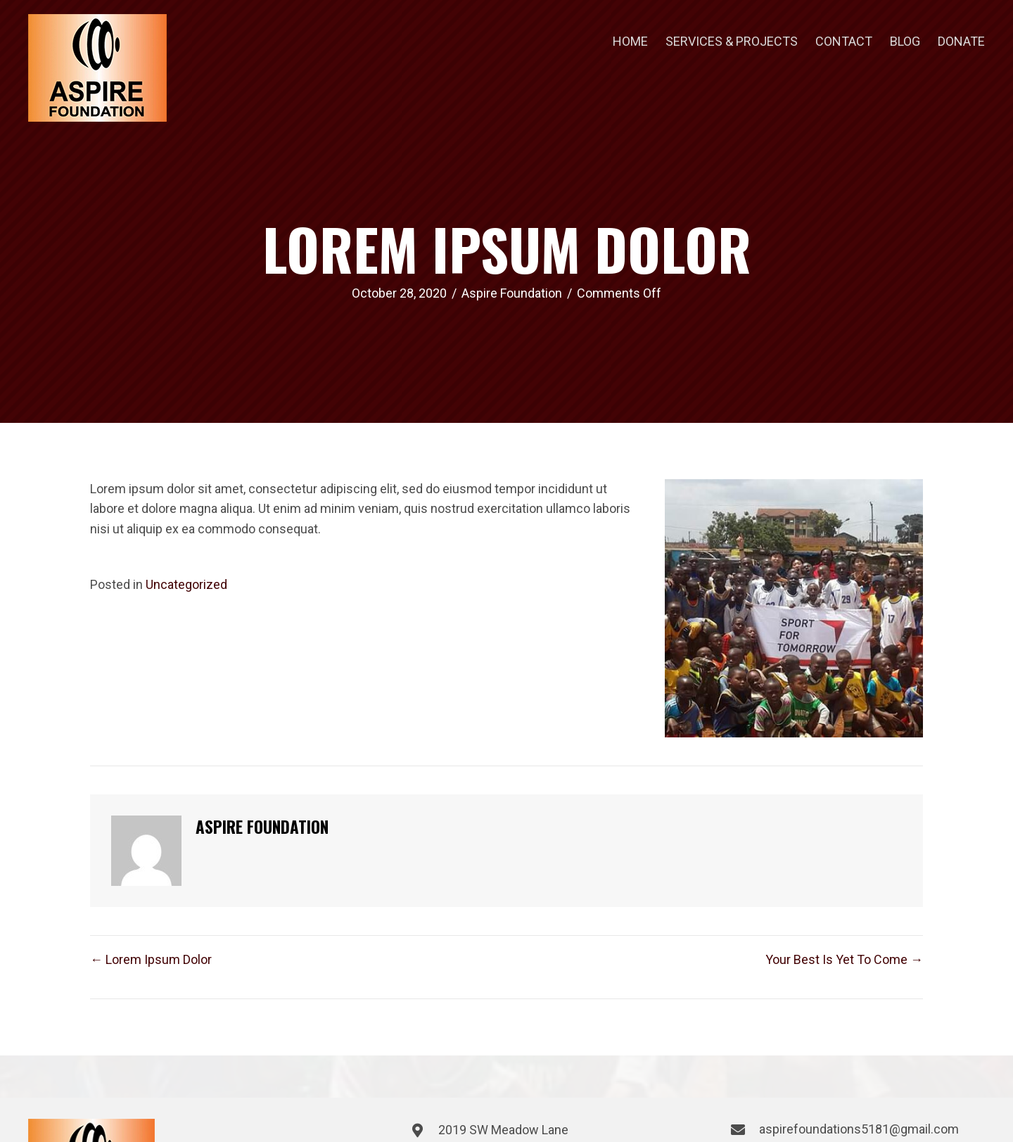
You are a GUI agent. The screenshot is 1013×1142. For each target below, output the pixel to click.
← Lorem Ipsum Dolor (151, 959)
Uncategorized (186, 584)
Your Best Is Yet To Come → (844, 959)
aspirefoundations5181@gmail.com (859, 1129)
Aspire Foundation (511, 293)
